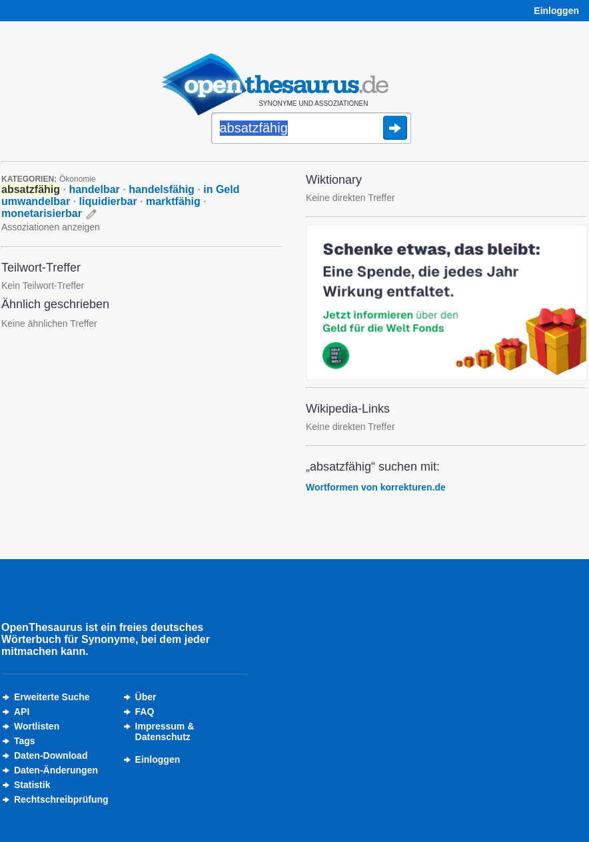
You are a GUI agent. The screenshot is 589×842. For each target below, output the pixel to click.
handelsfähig (162, 189)
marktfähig (173, 201)
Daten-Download (50, 755)
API (21, 711)
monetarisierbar (41, 213)
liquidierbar (108, 201)
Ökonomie (77, 179)
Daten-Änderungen (56, 770)
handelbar (94, 189)
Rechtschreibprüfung (61, 799)
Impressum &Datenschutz (165, 731)
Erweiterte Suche (52, 697)
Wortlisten (36, 726)
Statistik (32, 784)
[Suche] (311, 129)
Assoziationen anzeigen (50, 227)
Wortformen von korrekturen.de (376, 487)
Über (146, 697)
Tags (24, 741)
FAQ (145, 711)
